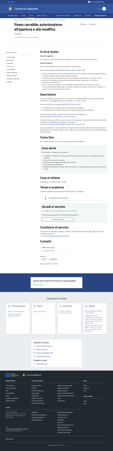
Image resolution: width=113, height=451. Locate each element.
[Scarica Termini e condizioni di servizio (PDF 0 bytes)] (54, 236)
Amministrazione (13, 15)
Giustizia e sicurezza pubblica (64, 385)
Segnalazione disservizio (38, 417)
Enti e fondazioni (10, 393)
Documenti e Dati (10, 401)
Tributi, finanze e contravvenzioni (65, 395)
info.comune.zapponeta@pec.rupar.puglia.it (17, 429)
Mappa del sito (9, 439)
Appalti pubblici (35, 393)
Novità (23, 15)
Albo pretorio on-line (62, 415)
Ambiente (34, 388)
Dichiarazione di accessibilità (64, 430)
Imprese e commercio (63, 388)
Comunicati (86, 388)
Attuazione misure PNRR (63, 432)
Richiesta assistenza (37, 420)
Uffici (7, 390)
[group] (18, 319)
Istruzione (88, 15)
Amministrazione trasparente (65, 412)
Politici (7, 395)
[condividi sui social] (83, 24)
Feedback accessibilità (63, 427)
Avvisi (84, 390)
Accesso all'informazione (63, 15)
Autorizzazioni (35, 395)
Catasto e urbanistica (37, 398)
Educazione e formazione (38, 403)
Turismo (59, 398)
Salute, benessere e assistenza (65, 393)
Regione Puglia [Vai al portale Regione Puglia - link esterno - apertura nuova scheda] (10, 2)
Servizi (31, 15)
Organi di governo (10, 385)
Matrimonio (77, 15)
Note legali (60, 422)
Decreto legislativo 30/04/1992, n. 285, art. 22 (64, 104)
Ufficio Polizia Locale (48, 247)
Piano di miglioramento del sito (65, 425)
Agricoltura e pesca (36, 385)
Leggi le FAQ (35, 412)
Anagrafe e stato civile (37, 390)
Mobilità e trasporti (62, 390)
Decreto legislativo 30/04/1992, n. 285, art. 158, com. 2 (58, 116)
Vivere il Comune (42, 15)
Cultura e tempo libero (37, 401)
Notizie (85, 385)
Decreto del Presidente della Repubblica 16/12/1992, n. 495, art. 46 (63, 70)
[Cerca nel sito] (104, 9)
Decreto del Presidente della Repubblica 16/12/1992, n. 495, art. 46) (62, 124)
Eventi (85, 404)
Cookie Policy (60, 420)
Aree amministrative (11, 388)
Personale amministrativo (12, 398)
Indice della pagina (17, 52)
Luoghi (85, 401)
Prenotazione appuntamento (39, 415)
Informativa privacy (62, 417)
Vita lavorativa (61, 401)
